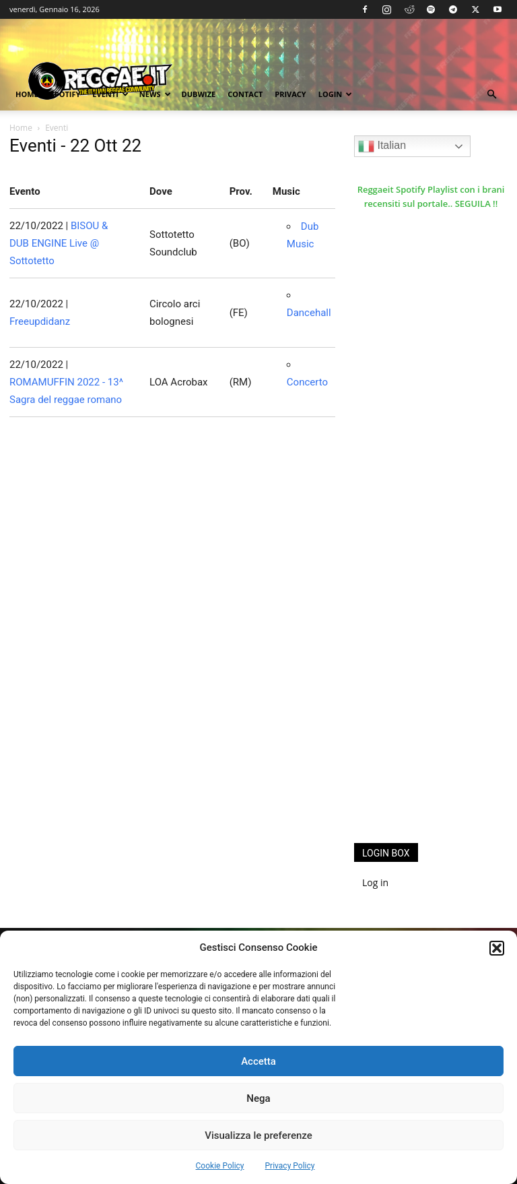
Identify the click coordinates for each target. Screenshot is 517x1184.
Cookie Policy (220, 1166)
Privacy (290, 94)
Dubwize (199, 94)
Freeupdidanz (39, 321)
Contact (245, 94)
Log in (375, 882)
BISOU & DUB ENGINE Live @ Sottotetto (58, 243)
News (155, 94)
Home (26, 94)
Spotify (65, 94)
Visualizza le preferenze (258, 1135)
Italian (382, 146)
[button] (497, 948)
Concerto (307, 382)
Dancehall (309, 313)
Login (335, 94)
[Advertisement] (435, 746)
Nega (258, 1098)
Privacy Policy (290, 1166)
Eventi (110, 94)
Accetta (258, 1061)
